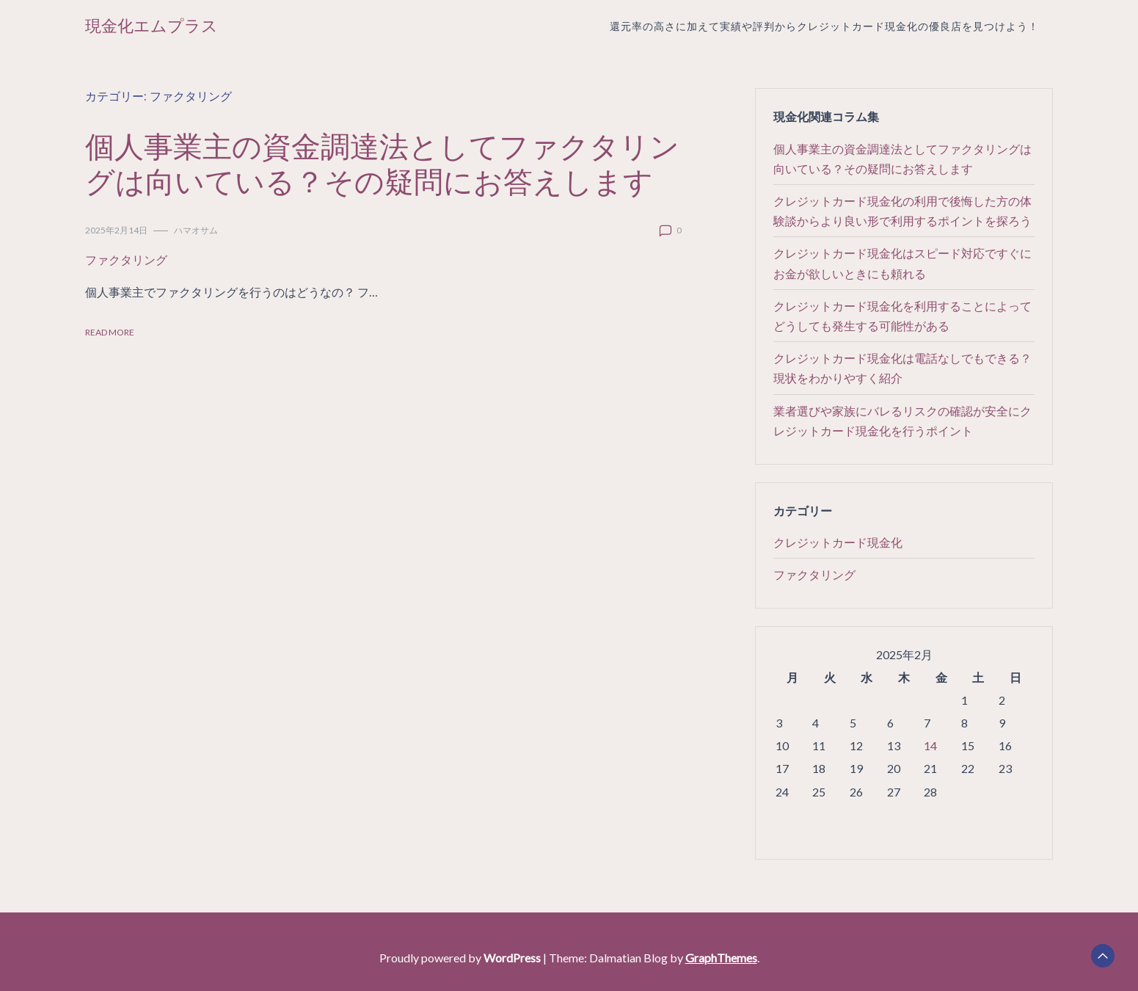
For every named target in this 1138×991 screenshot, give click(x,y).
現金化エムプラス (151, 26)
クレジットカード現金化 (837, 542)
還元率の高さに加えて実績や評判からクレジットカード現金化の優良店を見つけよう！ (824, 26)
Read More (109, 332)
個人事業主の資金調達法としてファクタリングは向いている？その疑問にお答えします (382, 163)
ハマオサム (196, 230)
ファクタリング (126, 259)
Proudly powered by (461, 958)
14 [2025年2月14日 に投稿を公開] (930, 745)
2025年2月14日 (116, 230)
